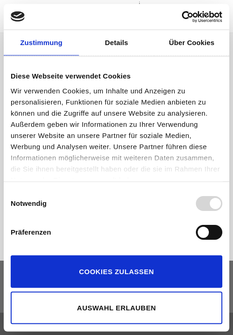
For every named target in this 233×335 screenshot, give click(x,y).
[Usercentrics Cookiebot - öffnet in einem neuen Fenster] (181, 17)
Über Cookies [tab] (191, 42)
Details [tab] (116, 42)
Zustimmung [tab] (41, 42)
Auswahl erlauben (116, 307)
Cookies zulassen (116, 272)
